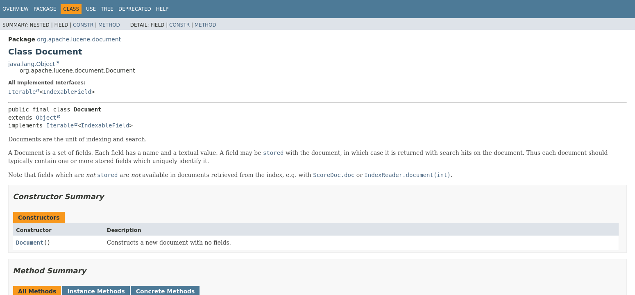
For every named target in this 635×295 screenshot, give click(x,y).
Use (91, 9)
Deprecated (134, 9)
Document (29, 242)
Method (109, 25)
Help (162, 9)
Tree (107, 9)
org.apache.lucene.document (79, 39)
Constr (83, 25)
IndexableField (67, 91)
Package (45, 9)
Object (46, 117)
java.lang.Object (31, 64)
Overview (15, 9)
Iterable (22, 91)
